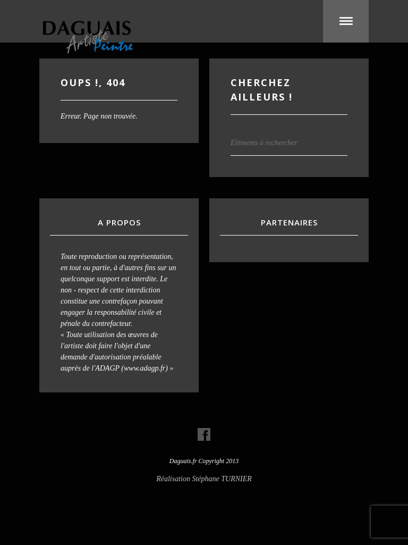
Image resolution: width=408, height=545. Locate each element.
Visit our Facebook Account (204, 434)
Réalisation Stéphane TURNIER (204, 479)
